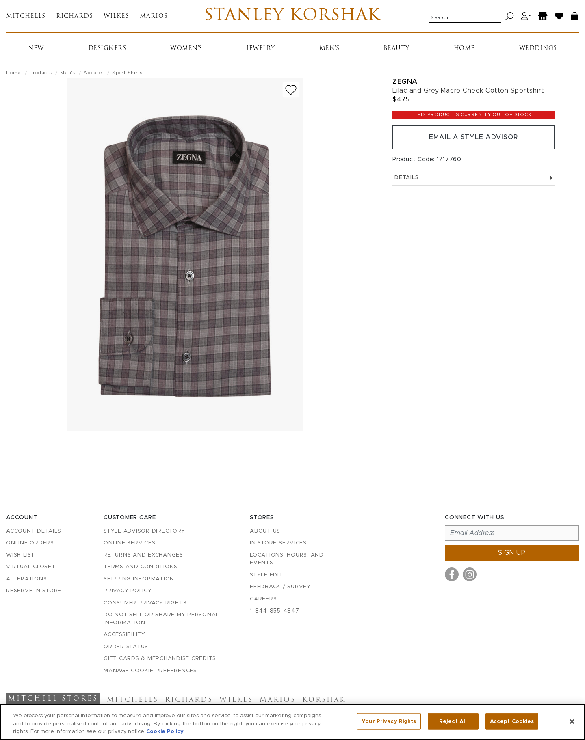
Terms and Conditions (141, 567)
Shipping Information (139, 579)
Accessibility (124, 634)
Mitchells (26, 16)
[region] (292, 722)
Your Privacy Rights (389, 721)
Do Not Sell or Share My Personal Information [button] (161, 619)
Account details (33, 531)
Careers (263, 599)
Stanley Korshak (292, 16)
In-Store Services (278, 543)
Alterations (26, 579)
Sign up (512, 553)
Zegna (405, 81)
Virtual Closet (31, 567)
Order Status (126, 646)
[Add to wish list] (291, 89)
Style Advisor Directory (144, 531)
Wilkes (116, 16)
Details (473, 177)
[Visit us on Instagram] (470, 574)
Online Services (129, 543)
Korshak (324, 700)
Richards (74, 16)
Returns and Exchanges (143, 555)
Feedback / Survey (280, 586)
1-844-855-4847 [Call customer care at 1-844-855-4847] (274, 611)
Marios (154, 16)
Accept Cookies (512, 721)
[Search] (509, 16)
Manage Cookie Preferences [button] (150, 670)
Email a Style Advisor (473, 137)
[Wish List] (559, 16)
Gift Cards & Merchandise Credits (160, 658)
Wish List (20, 555)
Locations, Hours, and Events (287, 559)
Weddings (538, 48)
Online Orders (30, 543)
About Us (265, 531)
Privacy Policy (128, 590)
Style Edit (266, 575)
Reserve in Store (33, 590)
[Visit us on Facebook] (452, 574)
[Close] (572, 721)
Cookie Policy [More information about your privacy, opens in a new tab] (165, 731)
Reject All (453, 721)
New (36, 48)
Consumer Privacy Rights (145, 603)
